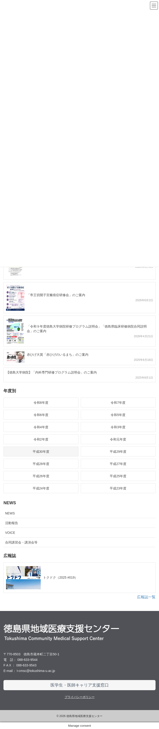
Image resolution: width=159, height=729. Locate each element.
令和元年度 (118, 439)
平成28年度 (41, 464)
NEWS (10, 513)
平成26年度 (41, 476)
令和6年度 (41, 415)
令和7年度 (118, 402)
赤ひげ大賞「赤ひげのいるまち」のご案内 (57, 354)
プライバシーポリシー (80, 697)
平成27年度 (118, 464)
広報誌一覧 (146, 597)
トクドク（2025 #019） (60, 577)
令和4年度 (41, 427)
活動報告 (11, 523)
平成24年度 (41, 488)
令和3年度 (118, 427)
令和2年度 (41, 439)
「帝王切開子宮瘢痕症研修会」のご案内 (56, 295)
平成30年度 (41, 451)
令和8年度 (41, 402)
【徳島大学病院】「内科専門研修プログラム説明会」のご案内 (51, 372)
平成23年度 (118, 488)
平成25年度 (118, 476)
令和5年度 (118, 415)
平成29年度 (118, 451)
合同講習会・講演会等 (21, 542)
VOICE (10, 533)
